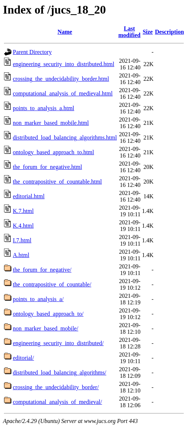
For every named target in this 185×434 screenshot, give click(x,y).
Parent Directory (32, 52)
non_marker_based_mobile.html (51, 123)
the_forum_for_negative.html (47, 167)
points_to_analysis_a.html (43, 108)
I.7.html (22, 240)
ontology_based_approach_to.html (53, 152)
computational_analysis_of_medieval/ (57, 402)
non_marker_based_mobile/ (45, 328)
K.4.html (23, 226)
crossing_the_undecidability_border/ (56, 387)
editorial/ (23, 358)
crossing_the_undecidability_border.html (61, 79)
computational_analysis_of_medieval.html (62, 93)
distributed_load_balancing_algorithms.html (65, 137)
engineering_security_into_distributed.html (63, 64)
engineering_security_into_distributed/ (58, 343)
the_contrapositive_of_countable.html (57, 181)
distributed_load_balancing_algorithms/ (59, 372)
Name (65, 32)
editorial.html (29, 196)
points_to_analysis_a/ (38, 299)
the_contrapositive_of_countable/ (52, 284)
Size (148, 32)
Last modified (129, 31)
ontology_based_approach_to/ (48, 314)
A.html (21, 255)
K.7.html (23, 211)
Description (169, 32)
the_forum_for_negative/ (42, 270)
